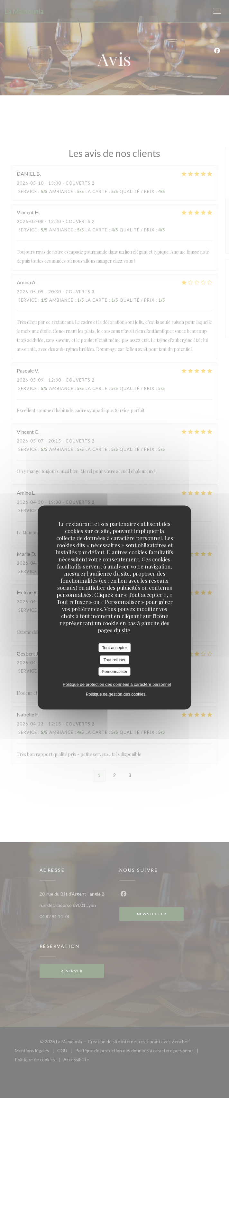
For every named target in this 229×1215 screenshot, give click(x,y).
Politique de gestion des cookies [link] (116, 693)
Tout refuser (115, 659)
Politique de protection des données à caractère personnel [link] (117, 684)
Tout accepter (114, 647)
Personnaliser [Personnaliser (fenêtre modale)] (114, 671)
